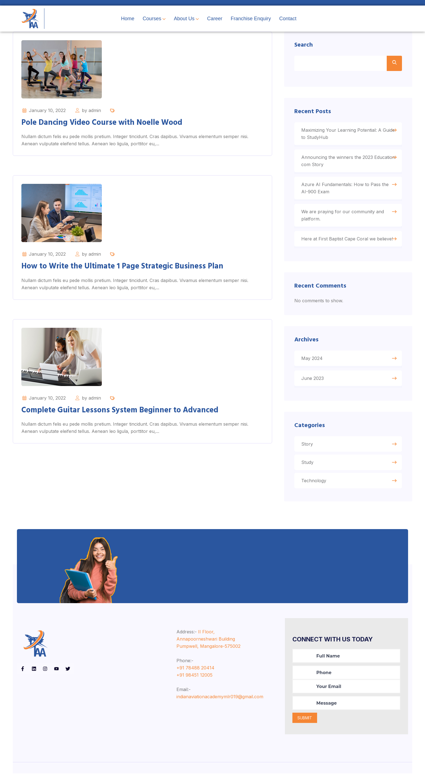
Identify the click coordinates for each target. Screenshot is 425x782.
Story (308, 451)
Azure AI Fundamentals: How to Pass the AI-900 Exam (345, 190)
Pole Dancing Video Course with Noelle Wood (101, 122)
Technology (314, 488)
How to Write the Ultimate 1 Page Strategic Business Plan (122, 266)
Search (304, 46)
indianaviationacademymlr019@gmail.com (219, 705)
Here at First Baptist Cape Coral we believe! (348, 241)
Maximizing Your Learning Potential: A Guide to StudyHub (342, 136)
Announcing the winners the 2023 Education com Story (338, 163)
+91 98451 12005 (194, 683)
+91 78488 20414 (195, 676)
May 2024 (312, 364)
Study (308, 470)
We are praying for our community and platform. (343, 218)
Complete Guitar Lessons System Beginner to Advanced (119, 410)
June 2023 (313, 384)
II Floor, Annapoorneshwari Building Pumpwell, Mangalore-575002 (208, 647)
